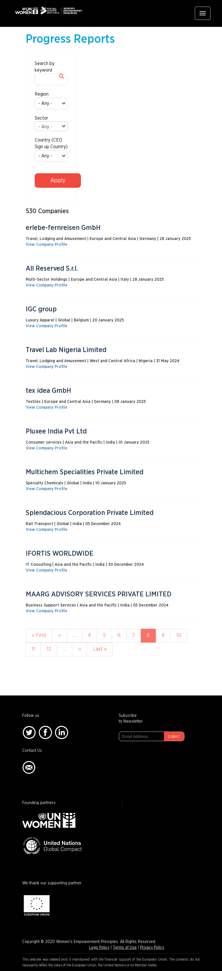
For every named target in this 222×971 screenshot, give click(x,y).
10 (181, 635)
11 (36, 649)
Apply (57, 180)
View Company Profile (46, 245)
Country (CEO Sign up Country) (51, 143)
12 (52, 649)
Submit (174, 737)
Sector (41, 118)
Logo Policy (99, 948)
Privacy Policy (152, 948)
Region (42, 94)
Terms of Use (125, 948)
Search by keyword (44, 66)
